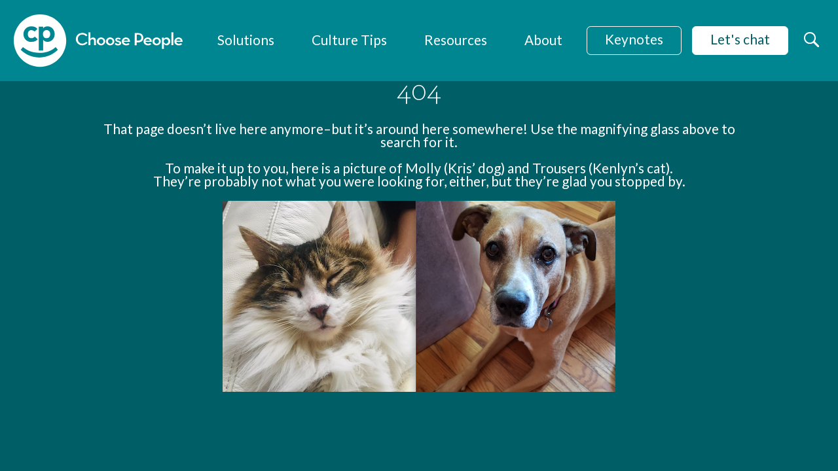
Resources (455, 39)
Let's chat (740, 39)
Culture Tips (349, 39)
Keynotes (634, 39)
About (543, 39)
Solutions (245, 39)
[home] (98, 40)
